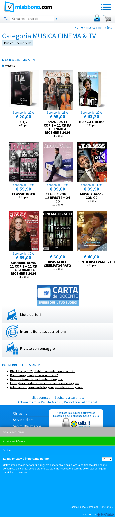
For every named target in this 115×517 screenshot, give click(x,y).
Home (78, 27)
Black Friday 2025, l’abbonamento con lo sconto (42, 371)
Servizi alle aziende (27, 426)
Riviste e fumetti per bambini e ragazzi (36, 379)
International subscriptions (43, 331)
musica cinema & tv (17, 43)
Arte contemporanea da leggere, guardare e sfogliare (46, 387)
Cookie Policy (77, 506)
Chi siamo (20, 413)
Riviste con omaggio (37, 348)
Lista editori (30, 314)
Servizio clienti (23, 419)
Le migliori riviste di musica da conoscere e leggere (44, 383)
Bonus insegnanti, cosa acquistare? (34, 375)
